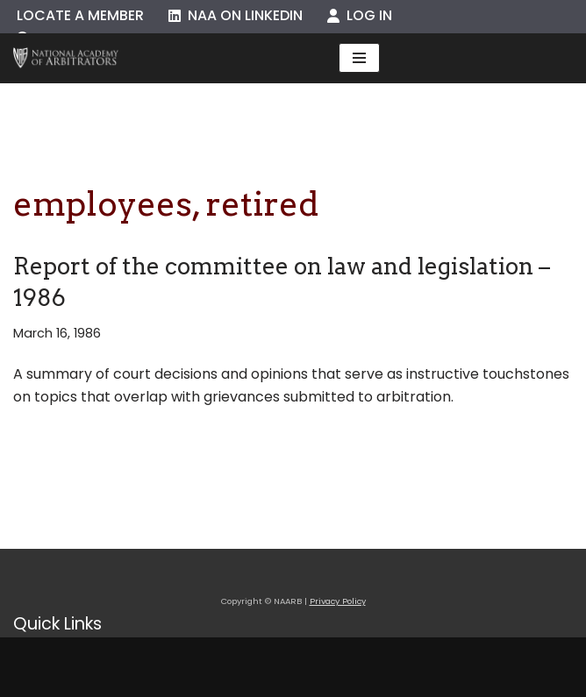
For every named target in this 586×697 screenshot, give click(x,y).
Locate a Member (80, 15)
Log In (359, 15)
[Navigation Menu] (359, 58)
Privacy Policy (338, 601)
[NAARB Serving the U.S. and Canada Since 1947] (65, 58)
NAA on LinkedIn (235, 15)
